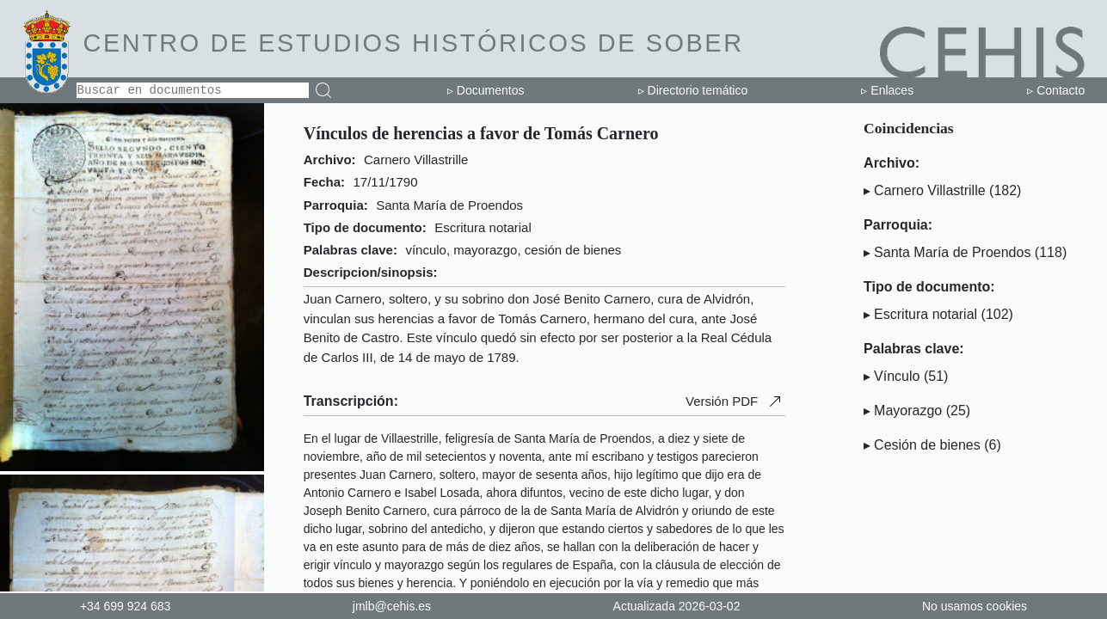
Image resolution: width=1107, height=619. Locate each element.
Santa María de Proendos (952, 252)
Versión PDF (735, 401)
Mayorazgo (908, 410)
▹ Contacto (1056, 90)
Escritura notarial (925, 314)
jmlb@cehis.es (392, 606)
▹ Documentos (485, 90)
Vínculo (896, 376)
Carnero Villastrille (930, 190)
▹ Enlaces (887, 90)
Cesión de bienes (927, 445)
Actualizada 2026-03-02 (677, 606)
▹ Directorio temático (693, 90)
